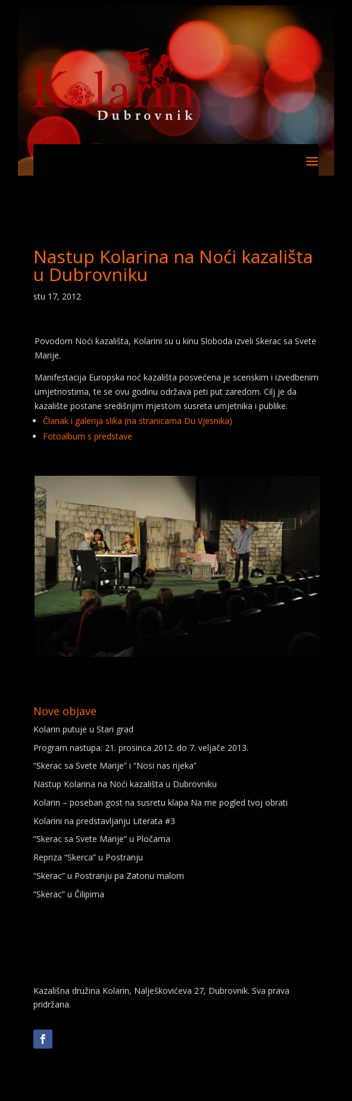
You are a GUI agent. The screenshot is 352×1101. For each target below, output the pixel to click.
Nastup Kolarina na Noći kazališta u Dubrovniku (125, 784)
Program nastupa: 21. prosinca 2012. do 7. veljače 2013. (140, 747)
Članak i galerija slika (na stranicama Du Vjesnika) (137, 420)
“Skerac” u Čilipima (68, 894)
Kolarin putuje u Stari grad (83, 729)
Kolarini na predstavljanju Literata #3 (104, 820)
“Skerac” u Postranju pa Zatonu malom (108, 875)
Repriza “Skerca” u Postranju (88, 857)
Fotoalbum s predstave (87, 436)
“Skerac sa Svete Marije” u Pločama (101, 838)
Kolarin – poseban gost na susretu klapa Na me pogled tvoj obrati (160, 802)
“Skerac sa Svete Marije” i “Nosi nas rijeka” (115, 765)
